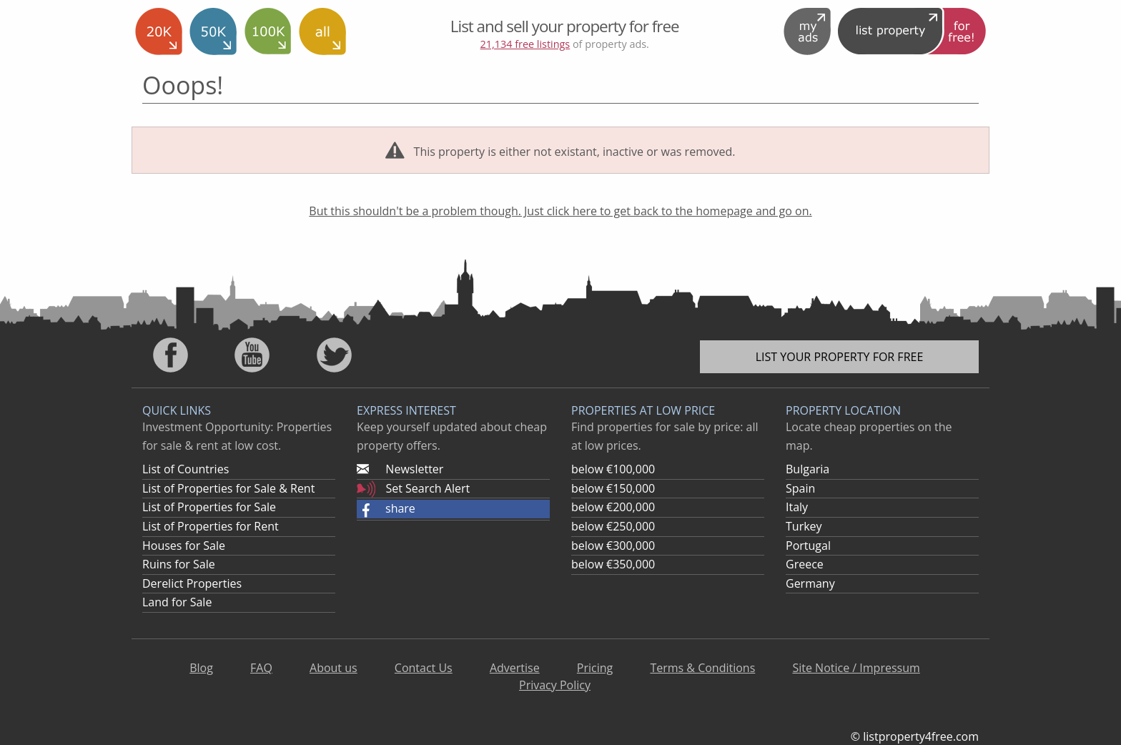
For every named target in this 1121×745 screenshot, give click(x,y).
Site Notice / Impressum (855, 668)
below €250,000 (613, 526)
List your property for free (840, 357)
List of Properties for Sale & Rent (228, 488)
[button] (453, 509)
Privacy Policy (555, 685)
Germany (810, 583)
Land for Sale (177, 602)
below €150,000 (613, 488)
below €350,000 (613, 564)
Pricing (595, 668)
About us (333, 668)
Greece (805, 564)
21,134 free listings (525, 44)
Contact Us (424, 668)
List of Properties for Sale (209, 507)
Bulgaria (807, 469)
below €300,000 (613, 545)
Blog (201, 668)
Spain (800, 488)
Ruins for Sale (178, 564)
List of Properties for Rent (210, 526)
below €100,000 (613, 469)
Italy (797, 507)
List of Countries (185, 469)
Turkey (804, 526)
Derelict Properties (192, 583)
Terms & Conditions (702, 668)
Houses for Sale (183, 545)
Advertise (515, 668)
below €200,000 (613, 507)
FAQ (261, 668)
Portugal (808, 545)
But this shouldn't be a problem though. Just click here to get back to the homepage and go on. (560, 211)
